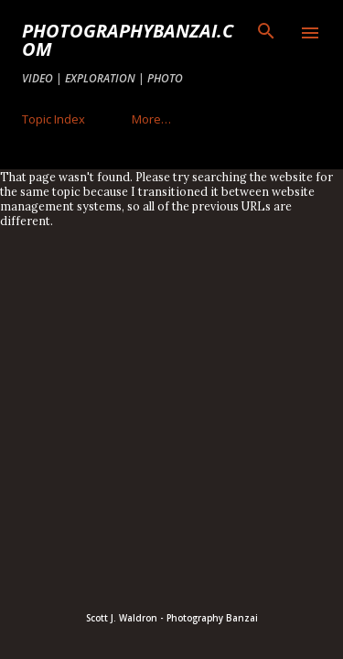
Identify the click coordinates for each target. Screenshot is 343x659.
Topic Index (53, 119)
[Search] (266, 33)
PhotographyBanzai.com (127, 39)
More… (151, 119)
